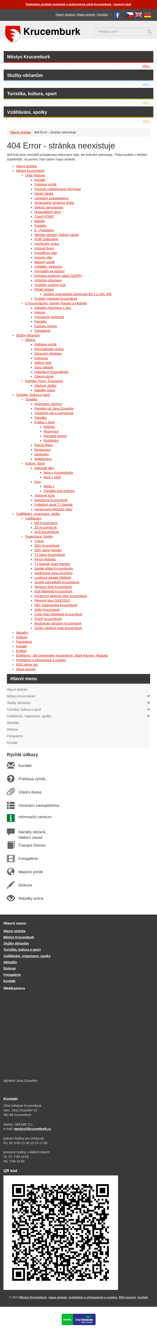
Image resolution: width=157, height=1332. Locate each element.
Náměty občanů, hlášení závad (56, 235)
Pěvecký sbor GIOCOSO (52, 600)
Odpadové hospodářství (51, 372)
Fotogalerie (42, 331)
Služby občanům (25, 75)
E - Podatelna (44, 230)
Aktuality (22, 632)
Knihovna (41, 358)
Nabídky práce (44, 390)
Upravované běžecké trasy (53, 509)
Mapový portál (44, 262)
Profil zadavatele (46, 239)
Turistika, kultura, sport (32, 93)
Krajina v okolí (44, 422)
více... (147, 66)
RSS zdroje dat (27, 664)
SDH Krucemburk (46, 545)
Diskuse (22, 637)
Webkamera (43, 459)
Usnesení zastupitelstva (51, 198)
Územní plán (43, 257)
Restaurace (42, 450)
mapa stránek (57, 1297)
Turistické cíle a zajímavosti (54, 413)
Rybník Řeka (43, 445)
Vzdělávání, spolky (27, 112)
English (21, 651)
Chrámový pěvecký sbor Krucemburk (60, 596)
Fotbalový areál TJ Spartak (53, 504)
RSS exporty (127, 1297)
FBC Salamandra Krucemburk (55, 605)
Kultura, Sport (35, 463)
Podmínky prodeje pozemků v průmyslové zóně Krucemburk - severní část (78, 4)
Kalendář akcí (44, 468)
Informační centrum (48, 404)
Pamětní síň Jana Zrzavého (54, 408)
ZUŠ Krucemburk (46, 532)
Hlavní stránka (65, 14)
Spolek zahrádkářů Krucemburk (56, 582)
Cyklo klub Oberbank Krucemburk (58, 614)
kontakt (143, 1297)
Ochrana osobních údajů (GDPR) (58, 276)
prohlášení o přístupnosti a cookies (93, 1297)
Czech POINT (44, 216)
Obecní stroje (43, 376)
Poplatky (40, 225)
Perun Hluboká (45, 559)
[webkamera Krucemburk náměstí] (78, 1035)
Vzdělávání (33, 518)
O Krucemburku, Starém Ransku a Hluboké (56, 303)
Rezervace (51, 431)
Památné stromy (55, 436)
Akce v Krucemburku (58, 472)
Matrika (39, 221)
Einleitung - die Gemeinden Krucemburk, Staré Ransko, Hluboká (62, 655)
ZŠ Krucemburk (45, 527)
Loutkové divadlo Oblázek (52, 577)
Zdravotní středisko (48, 353)
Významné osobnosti (49, 317)
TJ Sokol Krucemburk (49, 555)
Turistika (31, 399)
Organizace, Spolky (39, 536)
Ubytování (41, 454)
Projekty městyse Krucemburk (55, 299)
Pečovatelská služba (49, 349)
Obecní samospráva (48, 207)
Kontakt (103, 14)
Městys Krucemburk (28, 56)
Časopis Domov (45, 326)
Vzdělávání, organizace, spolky (38, 514)
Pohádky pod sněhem (59, 491)
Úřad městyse (35, 175)
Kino (37, 482)
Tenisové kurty (44, 495)
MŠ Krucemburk (45, 523)
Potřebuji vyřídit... (33, 779)
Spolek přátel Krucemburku (53, 568)
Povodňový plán (45, 253)
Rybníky (49, 427)
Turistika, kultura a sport (33, 395)
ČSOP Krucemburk (48, 619)
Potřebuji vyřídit (45, 184)
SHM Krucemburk (47, 610)
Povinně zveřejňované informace (57, 189)
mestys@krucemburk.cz (32, 1129)
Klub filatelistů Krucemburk (53, 591)
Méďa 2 (49, 486)
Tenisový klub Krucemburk (53, 587)
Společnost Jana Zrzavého (53, 573)
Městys (30, 340)
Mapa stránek (86, 14)
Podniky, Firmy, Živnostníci (44, 381)
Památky (40, 321)
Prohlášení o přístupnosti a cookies (41, 660)
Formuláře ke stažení (49, 271)
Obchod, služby (45, 385)
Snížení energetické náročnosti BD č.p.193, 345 (78, 294)
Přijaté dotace (44, 289)
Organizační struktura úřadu (54, 203)
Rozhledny (51, 440)
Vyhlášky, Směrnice (48, 266)
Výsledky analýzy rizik (50, 285)
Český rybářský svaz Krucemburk (58, 628)
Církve (39, 541)
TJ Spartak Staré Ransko (52, 564)
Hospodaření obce (47, 212)
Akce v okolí (52, 477)
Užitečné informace (48, 280)
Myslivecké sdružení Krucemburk (57, 623)
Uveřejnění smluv (46, 244)
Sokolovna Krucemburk (51, 500)
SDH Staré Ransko (47, 550)
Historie (39, 312)
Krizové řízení (44, 248)
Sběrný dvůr (43, 363)
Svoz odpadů (43, 367)
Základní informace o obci (52, 308)
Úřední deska (43, 193)
